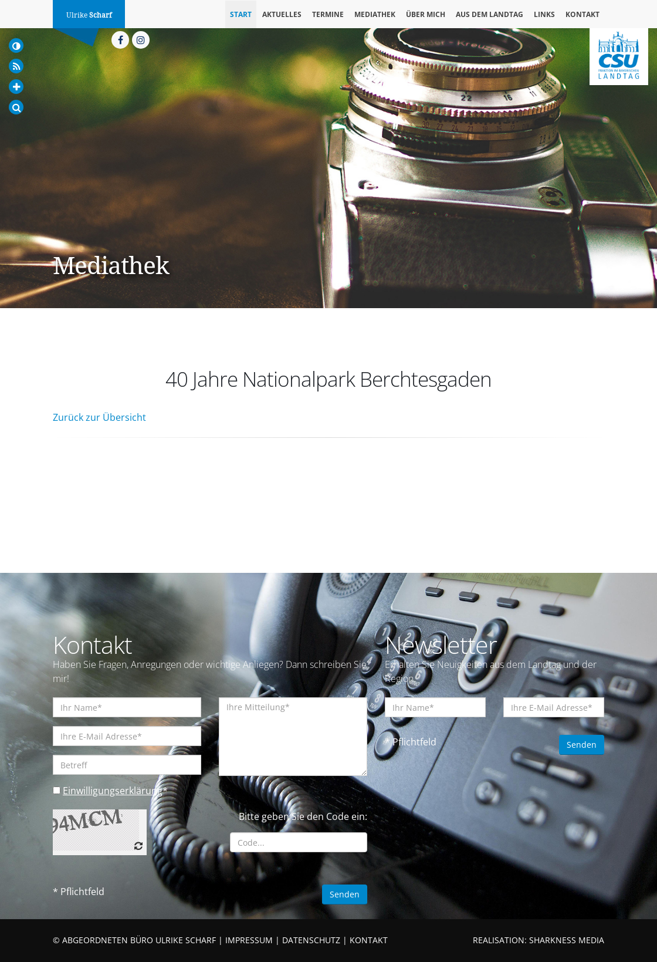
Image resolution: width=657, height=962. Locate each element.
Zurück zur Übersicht (99, 417)
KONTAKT (369, 940)
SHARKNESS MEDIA (566, 940)
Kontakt (582, 14)
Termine (328, 14)
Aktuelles (282, 14)
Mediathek (374, 14)
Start (241, 14)
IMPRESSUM (249, 940)
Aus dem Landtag (489, 14)
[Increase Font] (16, 86)
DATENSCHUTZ (311, 940)
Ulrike (88, 15)
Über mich (425, 14)
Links (544, 14)
